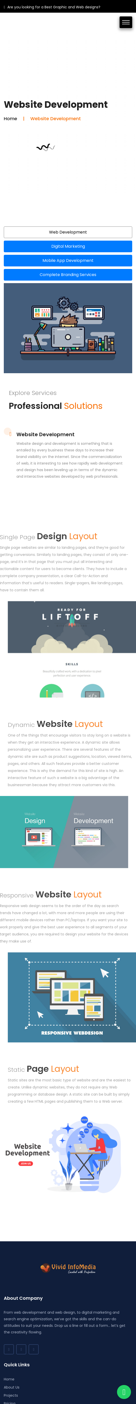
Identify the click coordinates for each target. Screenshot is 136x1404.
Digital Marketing (68, 246)
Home (10, 118)
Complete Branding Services (68, 275)
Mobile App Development (68, 260)
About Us (11, 1387)
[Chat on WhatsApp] (124, 1392)
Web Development (68, 232)
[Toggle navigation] (126, 22)
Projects (11, 1395)
